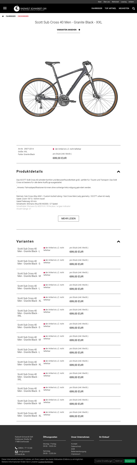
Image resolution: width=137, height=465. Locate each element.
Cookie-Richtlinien (45, 462)
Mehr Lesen (68, 218)
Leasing (123, 2)
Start (99, 2)
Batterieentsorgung (78, 451)
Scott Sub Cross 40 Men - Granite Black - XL (29, 299)
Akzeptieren (130, 461)
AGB (73, 449)
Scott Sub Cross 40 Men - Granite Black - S (29, 262)
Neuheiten (124, 8)
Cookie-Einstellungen (104, 461)
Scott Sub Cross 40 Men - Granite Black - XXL (68, 22)
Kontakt (74, 444)
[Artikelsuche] (133, 8)
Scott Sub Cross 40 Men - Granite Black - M (29, 274)
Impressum (75, 454)
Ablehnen (119, 461)
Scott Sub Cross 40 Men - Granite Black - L (29, 250)
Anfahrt (131, 2)
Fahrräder (97, 8)
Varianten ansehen (67, 30)
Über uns (107, 2)
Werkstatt (115, 2)
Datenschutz (76, 446)
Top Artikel (110, 8)
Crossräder (23, 16)
